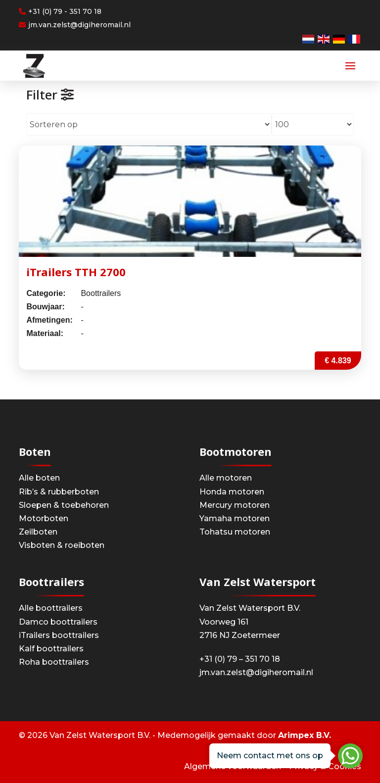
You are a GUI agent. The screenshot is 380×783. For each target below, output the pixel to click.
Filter (50, 94)
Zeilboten (38, 532)
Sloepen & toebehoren (64, 505)
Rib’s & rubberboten (59, 491)
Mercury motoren (234, 505)
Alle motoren (225, 478)
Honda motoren (231, 491)
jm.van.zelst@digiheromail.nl (75, 24)
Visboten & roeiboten (61, 545)
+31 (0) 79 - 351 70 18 (60, 11)
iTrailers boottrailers (59, 635)
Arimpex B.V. (304, 735)
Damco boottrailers (58, 622)
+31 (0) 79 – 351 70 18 (239, 659)
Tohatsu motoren (234, 532)
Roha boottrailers (54, 662)
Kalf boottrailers (51, 648)
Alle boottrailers (51, 608)
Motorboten (43, 518)
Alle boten (39, 478)
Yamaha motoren (234, 518)
